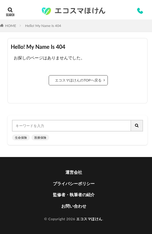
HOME (10, 25)
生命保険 (21, 137)
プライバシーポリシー (74, 183)
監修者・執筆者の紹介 (74, 194)
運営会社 (73, 172)
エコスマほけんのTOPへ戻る (78, 80)
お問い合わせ (73, 206)
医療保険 (40, 137)
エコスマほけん (89, 219)
